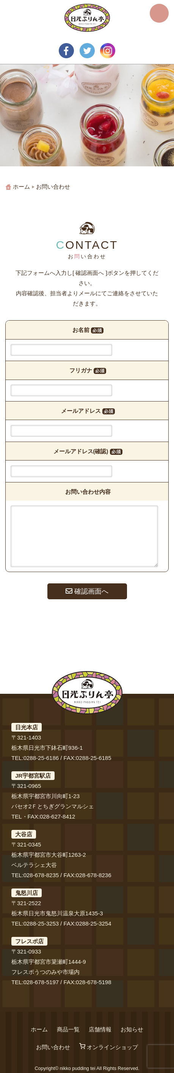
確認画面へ (87, 591)
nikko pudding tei (78, 1068)
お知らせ (132, 1029)
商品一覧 (68, 1029)
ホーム (39, 1029)
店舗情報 (100, 1029)
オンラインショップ (108, 1047)
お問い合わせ (53, 1047)
